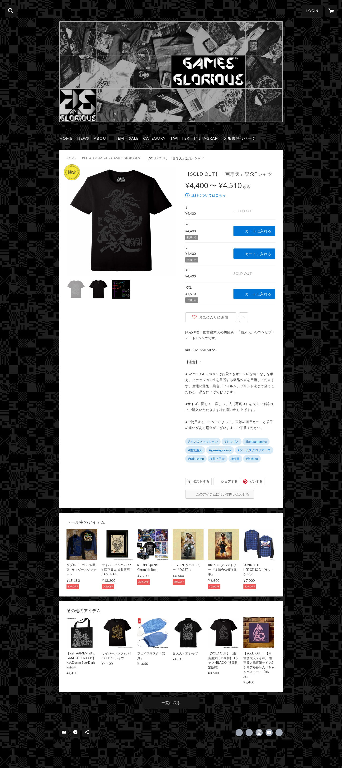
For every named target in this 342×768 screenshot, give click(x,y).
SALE (133, 138)
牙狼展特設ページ (240, 138)
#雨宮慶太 (195, 450)
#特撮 (235, 459)
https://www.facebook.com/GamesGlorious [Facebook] (239, 732)
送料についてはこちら (208, 195)
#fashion (252, 459)
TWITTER (179, 138)
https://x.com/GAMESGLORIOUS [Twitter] (249, 732)
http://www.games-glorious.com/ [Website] (279, 732)
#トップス (231, 442)
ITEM (119, 138)
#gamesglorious (220, 450)
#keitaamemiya (256, 442)
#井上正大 (217, 459)
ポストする (201, 481)
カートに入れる (258, 231)
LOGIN (312, 11)
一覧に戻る (171, 702)
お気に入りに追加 (213, 317)
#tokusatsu (196, 459)
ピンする (255, 481)
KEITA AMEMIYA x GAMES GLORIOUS (111, 158)
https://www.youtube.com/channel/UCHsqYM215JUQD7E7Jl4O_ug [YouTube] (269, 732)
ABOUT (101, 138)
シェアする (229, 481)
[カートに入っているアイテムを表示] (331, 11)
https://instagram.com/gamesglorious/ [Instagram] (259, 732)
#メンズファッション (203, 442)
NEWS (83, 138)
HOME (65, 138)
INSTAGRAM (206, 138)
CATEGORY (154, 138)
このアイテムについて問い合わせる (222, 494)
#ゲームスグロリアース (254, 450)
